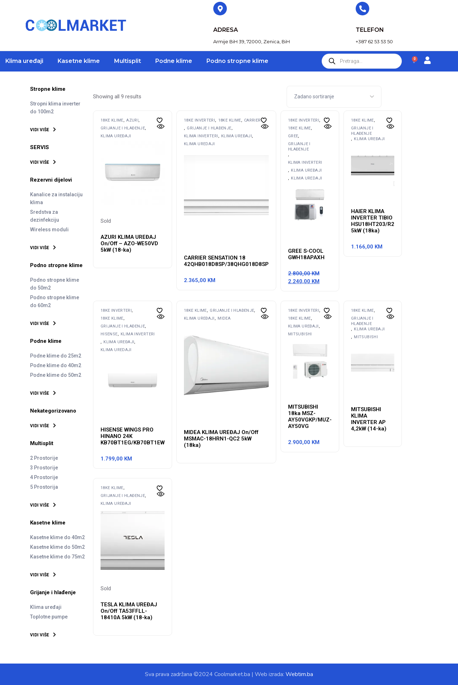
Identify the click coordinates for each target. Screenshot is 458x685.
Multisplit (127, 61)
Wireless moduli (49, 229)
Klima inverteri (201, 136)
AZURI (132, 120)
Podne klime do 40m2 (55, 365)
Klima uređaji (24, 61)
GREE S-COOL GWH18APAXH (306, 254)
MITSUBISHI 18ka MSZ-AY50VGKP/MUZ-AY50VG (310, 416)
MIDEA (224, 318)
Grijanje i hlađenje (123, 128)
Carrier (252, 120)
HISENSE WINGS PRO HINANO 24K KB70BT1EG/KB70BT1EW (133, 436)
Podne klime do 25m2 (55, 356)
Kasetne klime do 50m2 (57, 547)
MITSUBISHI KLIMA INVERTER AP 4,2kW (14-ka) (368, 419)
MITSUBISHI (300, 334)
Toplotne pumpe (49, 617)
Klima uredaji (199, 144)
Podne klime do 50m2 (55, 375)
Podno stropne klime (237, 61)
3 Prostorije (44, 467)
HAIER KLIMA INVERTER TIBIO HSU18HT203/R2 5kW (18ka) (372, 221)
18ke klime (112, 120)
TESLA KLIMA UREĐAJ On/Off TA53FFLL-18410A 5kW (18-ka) (129, 611)
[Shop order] (334, 97)
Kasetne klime (79, 61)
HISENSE (109, 334)
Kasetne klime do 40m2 (57, 537)
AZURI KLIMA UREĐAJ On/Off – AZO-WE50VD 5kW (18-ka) (129, 243)
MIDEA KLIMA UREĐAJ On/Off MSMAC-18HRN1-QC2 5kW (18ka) (221, 438)
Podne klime (173, 61)
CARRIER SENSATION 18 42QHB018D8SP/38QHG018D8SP (226, 261)
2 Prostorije (44, 458)
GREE (293, 136)
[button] (159, 120)
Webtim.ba (299, 674)
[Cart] (414, 61)
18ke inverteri (199, 120)
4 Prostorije (44, 477)
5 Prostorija (44, 487)
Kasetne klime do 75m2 (57, 557)
